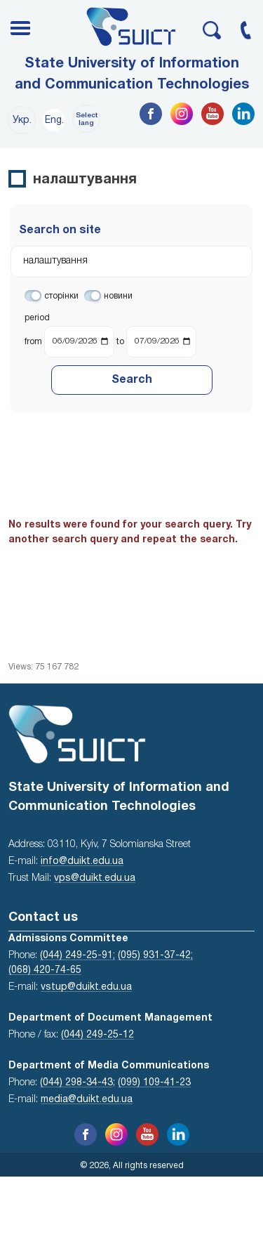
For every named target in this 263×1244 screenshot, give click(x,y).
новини (118, 296)
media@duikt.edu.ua (87, 1099)
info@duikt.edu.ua (82, 861)
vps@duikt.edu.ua (94, 878)
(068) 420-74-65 (44, 970)
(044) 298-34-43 (76, 1082)
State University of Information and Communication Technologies (132, 74)
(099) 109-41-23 (154, 1082)
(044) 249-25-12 (97, 1035)
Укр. (22, 120)
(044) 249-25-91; (77, 955)
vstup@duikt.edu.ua (86, 987)
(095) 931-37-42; (155, 955)
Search (132, 380)
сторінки (61, 296)
